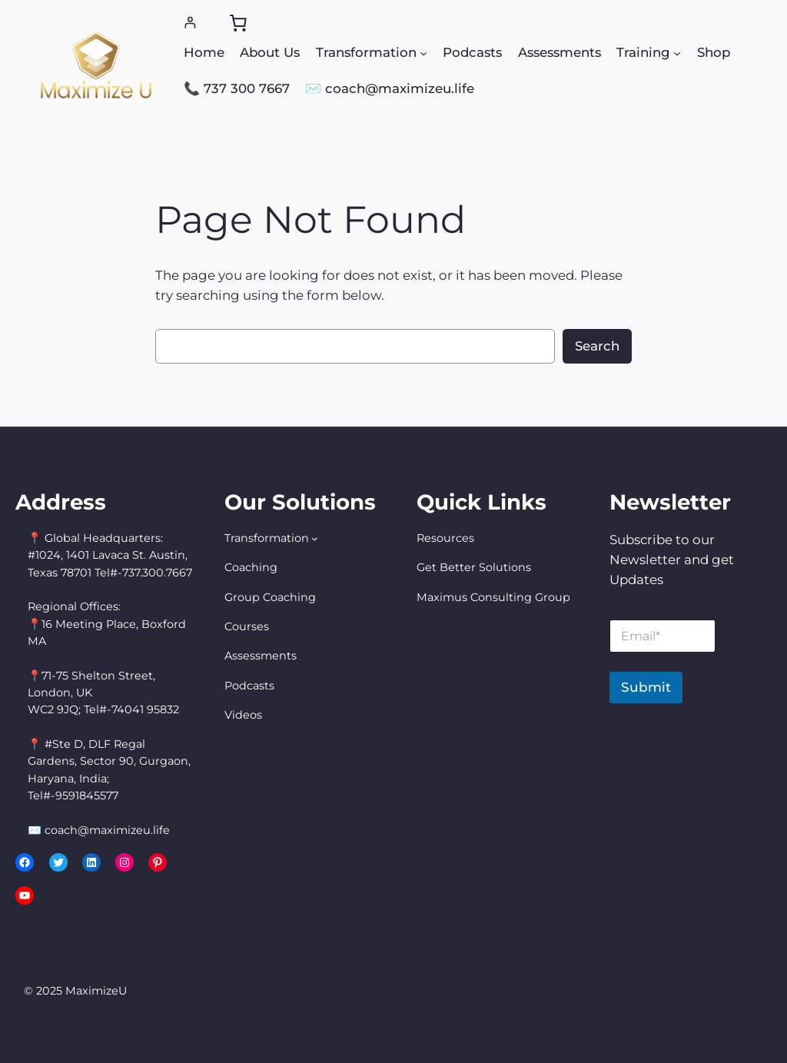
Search (597, 346)
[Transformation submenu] (423, 52)
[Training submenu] (677, 52)
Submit (646, 687)
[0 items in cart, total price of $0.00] (238, 23)
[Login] (190, 22)
